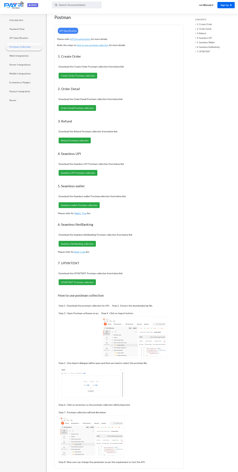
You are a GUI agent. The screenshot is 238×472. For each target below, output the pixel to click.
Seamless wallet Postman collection (79, 205)
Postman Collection (20, 46)
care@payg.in (205, 4)
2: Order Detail (204, 29)
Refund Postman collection (75, 140)
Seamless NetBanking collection (77, 243)
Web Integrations (19, 55)
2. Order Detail (71, 89)
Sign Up (226, 5)
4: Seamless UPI (204, 38)
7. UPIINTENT (70, 263)
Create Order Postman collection (78, 75)
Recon (12, 100)
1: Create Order (204, 24)
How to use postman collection (83, 295)
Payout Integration (19, 91)
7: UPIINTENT (203, 51)
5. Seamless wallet (73, 186)
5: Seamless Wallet (206, 42)
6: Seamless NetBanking (208, 47)
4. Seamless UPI (71, 154)
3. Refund (67, 121)
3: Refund (201, 33)
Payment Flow (17, 29)
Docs (34, 5)
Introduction (16, 20)
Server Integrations (20, 64)
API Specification (18, 37)
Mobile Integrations (20, 73)
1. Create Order (71, 56)
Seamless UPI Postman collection (78, 172)
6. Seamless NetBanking (77, 224)
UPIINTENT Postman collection (77, 282)
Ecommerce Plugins (19, 82)
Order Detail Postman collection (77, 108)
